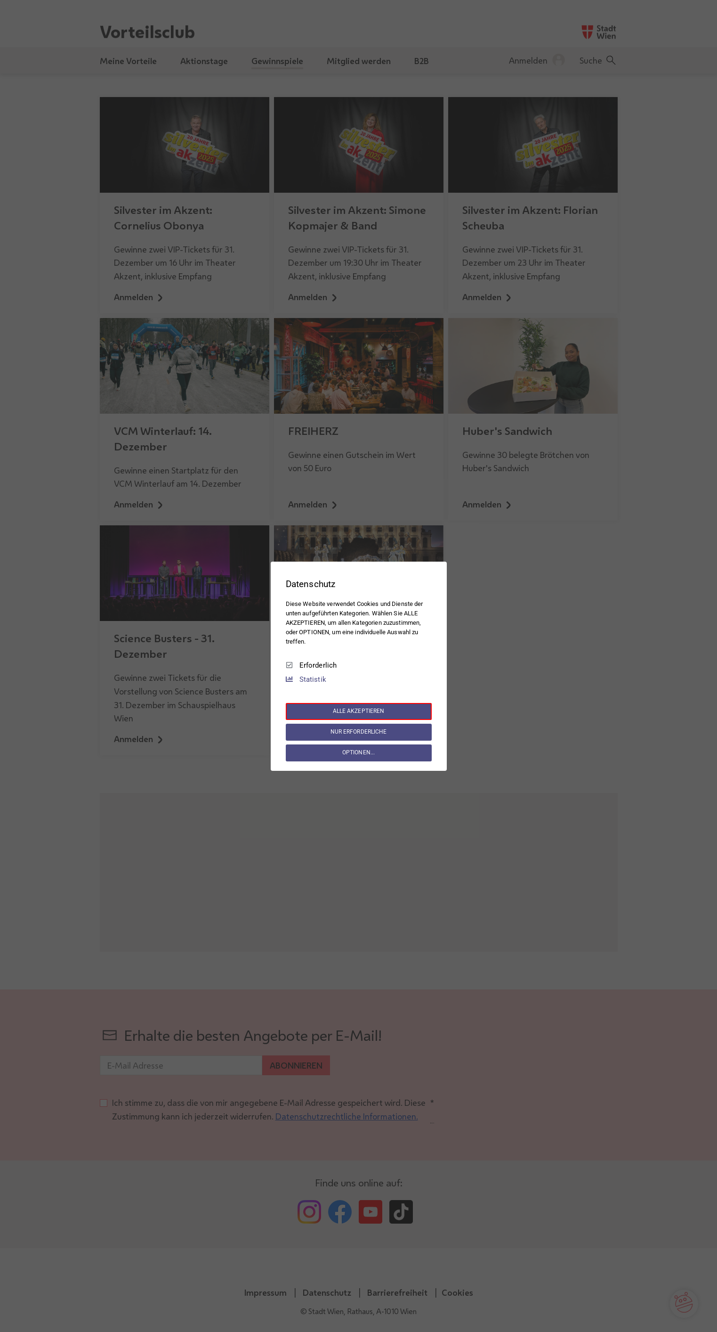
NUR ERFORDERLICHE (358, 731)
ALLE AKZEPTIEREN (359, 711)
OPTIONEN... (358, 752)
